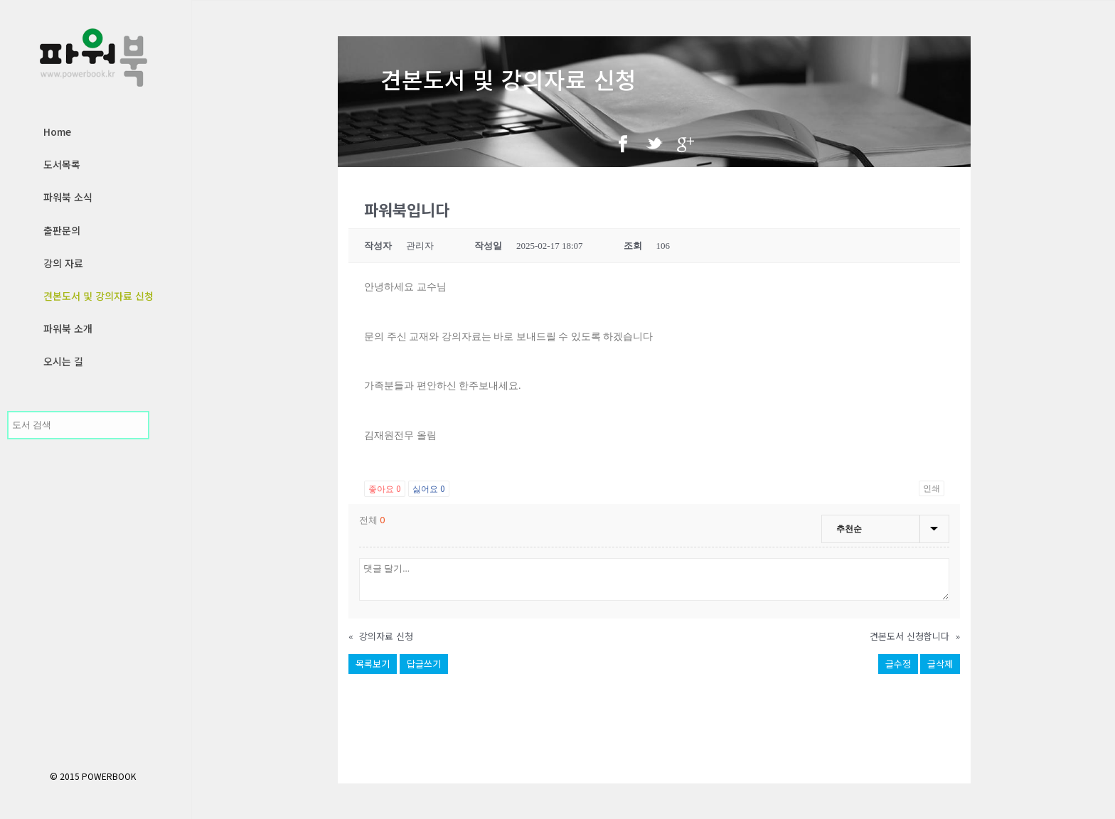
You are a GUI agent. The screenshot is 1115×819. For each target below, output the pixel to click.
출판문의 (61, 230)
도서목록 (61, 164)
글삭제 (940, 663)
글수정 (898, 663)
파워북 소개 (67, 328)
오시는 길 (63, 361)
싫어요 (428, 488)
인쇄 (931, 488)
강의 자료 (63, 263)
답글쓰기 (424, 663)
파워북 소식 (67, 197)
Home (57, 131)
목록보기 (373, 663)
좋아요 (384, 488)
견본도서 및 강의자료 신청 (98, 296)
